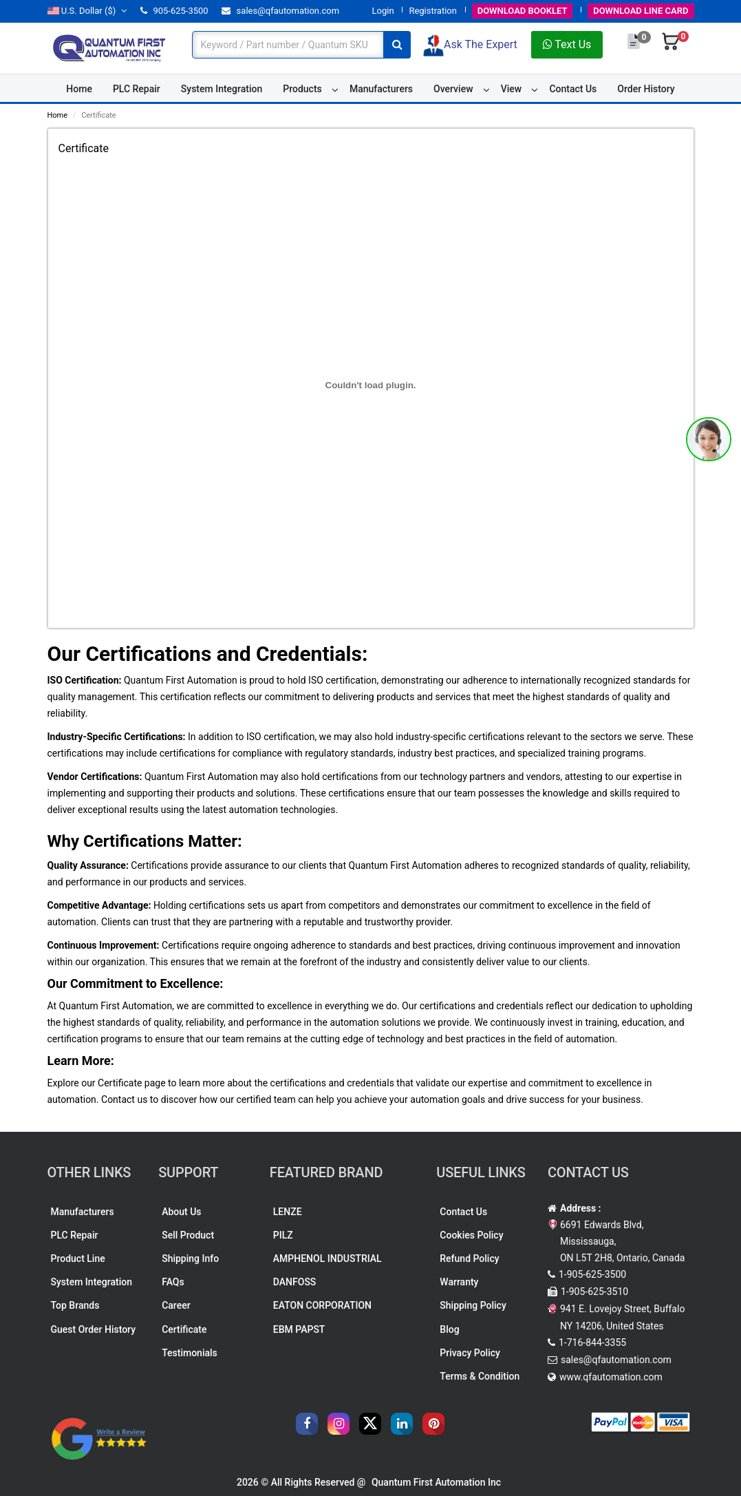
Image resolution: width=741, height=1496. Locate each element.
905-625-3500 (174, 11)
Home (79, 88)
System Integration (221, 88)
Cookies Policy (471, 1235)
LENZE (287, 1211)
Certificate (184, 1329)
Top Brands (75, 1305)
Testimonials (189, 1352)
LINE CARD (640, 11)
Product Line (78, 1258)
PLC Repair (136, 88)
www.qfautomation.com (611, 1376)
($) (87, 11)
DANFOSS (294, 1281)
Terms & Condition (479, 1376)
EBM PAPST (299, 1329)
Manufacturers (381, 88)
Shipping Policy (473, 1305)
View (511, 88)
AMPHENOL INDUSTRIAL (327, 1258)
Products (302, 88)
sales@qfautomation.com (280, 11)
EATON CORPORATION (322, 1305)
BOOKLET (522, 11)
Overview (453, 88)
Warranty (459, 1281)
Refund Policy (469, 1258)
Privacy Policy (470, 1352)
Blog (449, 1329)
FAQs (173, 1281)
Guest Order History (93, 1329)
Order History (645, 88)
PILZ (283, 1235)
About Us (181, 1211)
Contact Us (573, 88)
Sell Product (188, 1235)
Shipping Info (190, 1258)
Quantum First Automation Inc (436, 1482)
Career (176, 1305)
